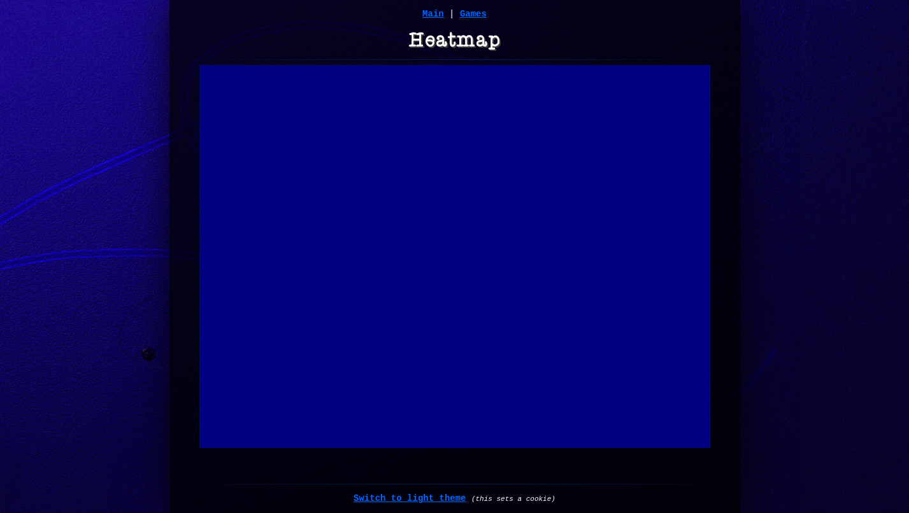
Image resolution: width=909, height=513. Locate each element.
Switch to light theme (410, 498)
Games (473, 14)
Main (433, 14)
